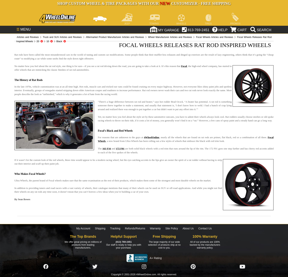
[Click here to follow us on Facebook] (46, 267)
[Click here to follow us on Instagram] (144, 267)
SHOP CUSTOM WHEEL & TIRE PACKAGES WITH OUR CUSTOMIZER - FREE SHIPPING (144, 3)
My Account (83, 228)
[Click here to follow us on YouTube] (242, 267)
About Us (188, 228)
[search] (260, 30)
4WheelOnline (151, 137)
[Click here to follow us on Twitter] (95, 267)
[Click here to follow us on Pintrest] (193, 267)
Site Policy (171, 228)
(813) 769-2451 (124, 242)
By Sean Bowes (22, 199)
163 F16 (106, 148)
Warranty (155, 228)
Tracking (115, 228)
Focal (184, 66)
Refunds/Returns (135, 228)
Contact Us (205, 228)
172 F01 (120, 148)
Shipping (100, 228)
